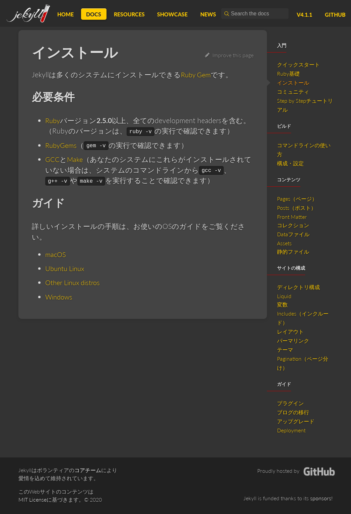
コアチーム (87, 470)
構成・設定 (290, 163)
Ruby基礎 (288, 73)
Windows (59, 296)
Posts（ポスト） (296, 207)
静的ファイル (293, 251)
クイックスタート (298, 64)
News (208, 14)
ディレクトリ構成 (298, 287)
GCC (52, 159)
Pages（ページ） (297, 198)
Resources (129, 14)
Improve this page (229, 55)
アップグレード (295, 421)
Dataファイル (293, 234)
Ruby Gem (197, 74)
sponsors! (321, 498)
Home (65, 14)
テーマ (285, 349)
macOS (56, 254)
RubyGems (62, 145)
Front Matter (292, 216)
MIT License (32, 499)
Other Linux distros (74, 282)
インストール (293, 82)
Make (75, 159)
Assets (284, 243)
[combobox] (254, 13)
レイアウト (290, 331)
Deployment (291, 430)
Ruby (53, 120)
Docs (93, 14)
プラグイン (290, 403)
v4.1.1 (304, 14)
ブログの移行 (293, 412)
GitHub (335, 14)
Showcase (172, 14)
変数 (282, 304)
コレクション (293, 225)
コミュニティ (293, 91)
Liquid (284, 296)
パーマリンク (293, 340)
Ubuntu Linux (66, 268)
